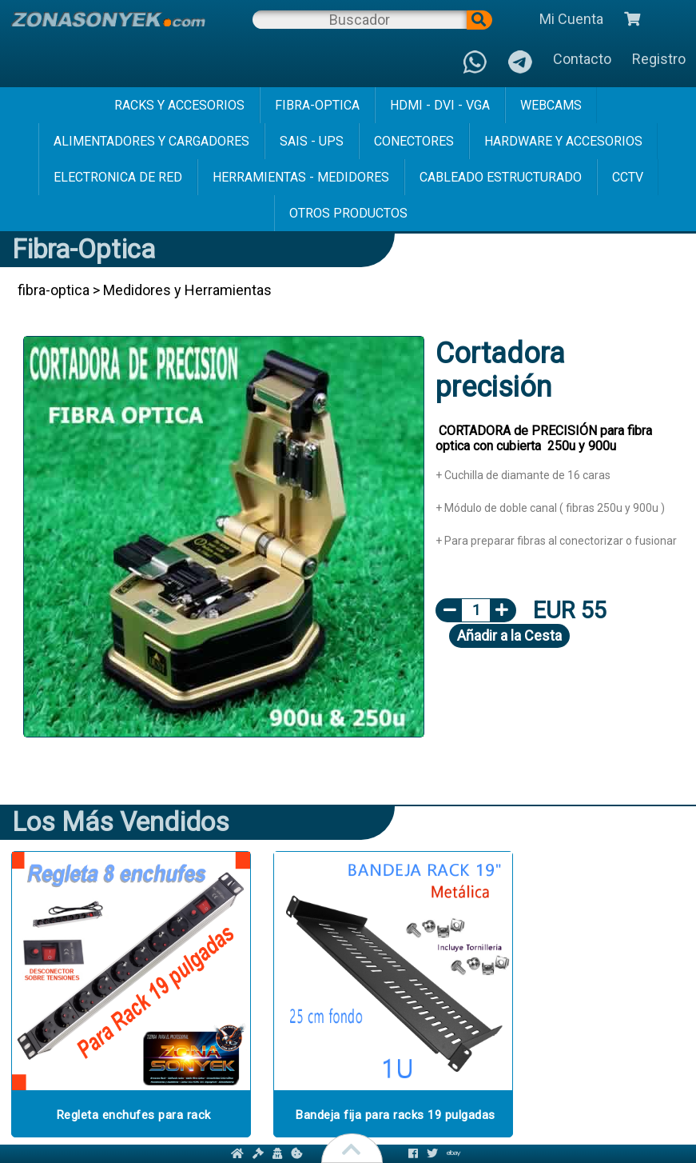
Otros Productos (348, 213)
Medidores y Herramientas (187, 290)
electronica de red (118, 177)
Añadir (509, 635)
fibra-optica (317, 105)
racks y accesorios (179, 105)
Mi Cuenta (571, 18)
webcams (551, 105)
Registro (659, 58)
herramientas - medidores (301, 177)
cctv (627, 177)
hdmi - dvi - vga (440, 105)
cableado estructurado (501, 177)
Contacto (582, 58)
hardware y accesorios (563, 141)
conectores (414, 141)
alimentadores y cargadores (151, 141)
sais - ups (312, 141)
